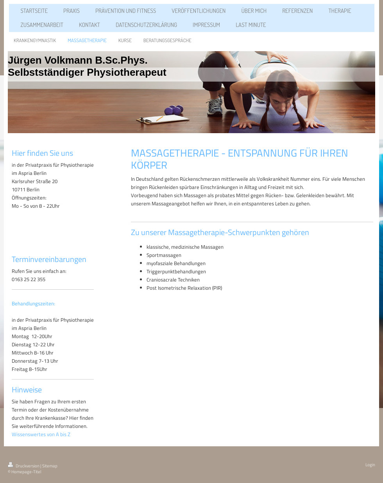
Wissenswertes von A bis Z (41, 434)
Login (370, 465)
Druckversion (24, 466)
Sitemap (49, 466)
